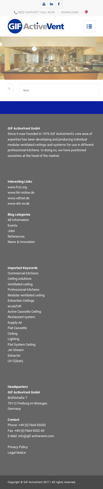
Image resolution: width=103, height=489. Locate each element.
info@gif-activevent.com (36, 436)
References (16, 236)
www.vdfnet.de (18, 198)
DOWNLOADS (70, 12)
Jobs (11, 231)
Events (12, 225)
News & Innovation (21, 242)
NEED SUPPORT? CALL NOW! (36, 12)
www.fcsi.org (17, 187)
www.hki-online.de (21, 192)
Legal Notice (17, 453)
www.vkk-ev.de (18, 203)
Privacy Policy (18, 447)
